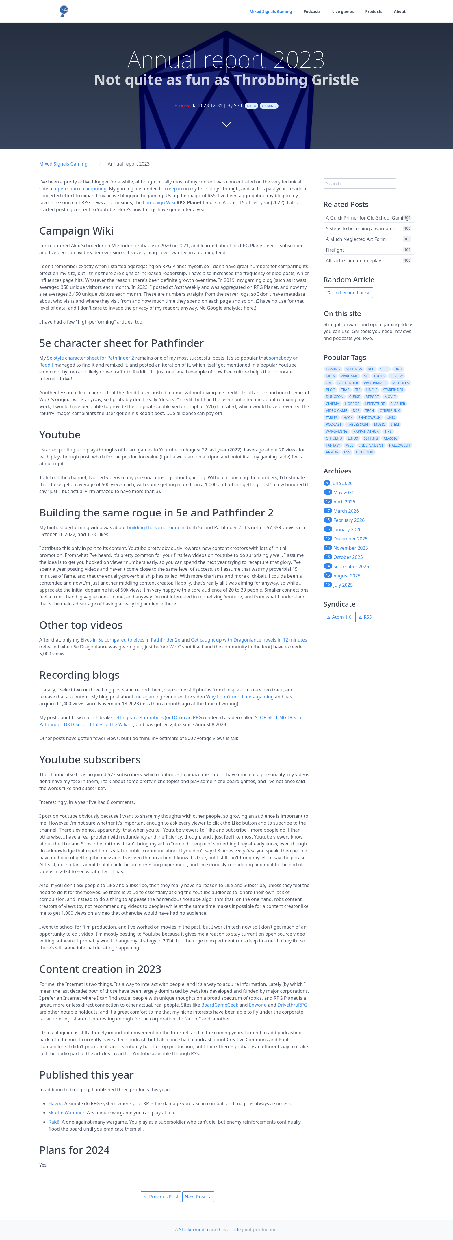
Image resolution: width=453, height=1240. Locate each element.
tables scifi (357, 424)
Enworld (258, 1005)
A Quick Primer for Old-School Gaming (367, 218)
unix (391, 417)
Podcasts (309, 11)
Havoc (55, 1103)
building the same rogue (153, 527)
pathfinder (347, 382)
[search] (360, 183)
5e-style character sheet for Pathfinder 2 (90, 358)
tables (332, 417)
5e (366, 375)
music (379, 424)
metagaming (148, 697)
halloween (399, 445)
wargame (349, 375)
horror (352, 403)
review (396, 375)
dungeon (335, 396)
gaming (269, 105)
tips (388, 431)
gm (329, 382)
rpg (371, 369)
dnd (398, 369)
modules (400, 382)
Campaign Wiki (159, 202)
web (350, 445)
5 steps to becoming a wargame (360, 228)
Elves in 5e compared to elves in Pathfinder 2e (130, 640)
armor (332, 452)
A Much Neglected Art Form (356, 239)
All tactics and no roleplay (353, 260)
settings (354, 369)
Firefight (335, 250)
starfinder (393, 389)
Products (373, 11)
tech (369, 410)
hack (348, 417)
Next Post (198, 1196)
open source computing (81, 188)
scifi (384, 369)
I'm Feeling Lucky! (348, 292)
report (372, 396)
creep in (173, 188)
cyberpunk (390, 410)
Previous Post (160, 1196)
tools (379, 375)
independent (371, 445)
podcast (333, 424)
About (399, 11)
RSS (365, 617)
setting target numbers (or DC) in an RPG (157, 717)
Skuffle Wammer (67, 1112)
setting (371, 438)
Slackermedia (193, 1229)
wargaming (337, 431)
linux (353, 438)
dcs (356, 410)
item (395, 424)
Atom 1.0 (339, 617)
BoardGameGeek (219, 1005)
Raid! (54, 1122)
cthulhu (334, 438)
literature (375, 403)
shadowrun (370, 417)
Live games (341, 11)
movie (390, 396)
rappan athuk (366, 431)
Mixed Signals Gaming (266, 11)
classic (390, 438)
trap (345, 389)
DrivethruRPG (292, 1005)
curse (354, 396)
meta (251, 105)
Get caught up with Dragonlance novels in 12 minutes (249, 640)
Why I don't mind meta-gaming (240, 697)
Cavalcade (230, 1229)
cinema (332, 403)
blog (330, 389)
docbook (364, 452)
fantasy (333, 445)
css (347, 452)
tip (357, 389)
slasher (398, 403)
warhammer (375, 382)
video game (336, 410)
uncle (371, 389)
